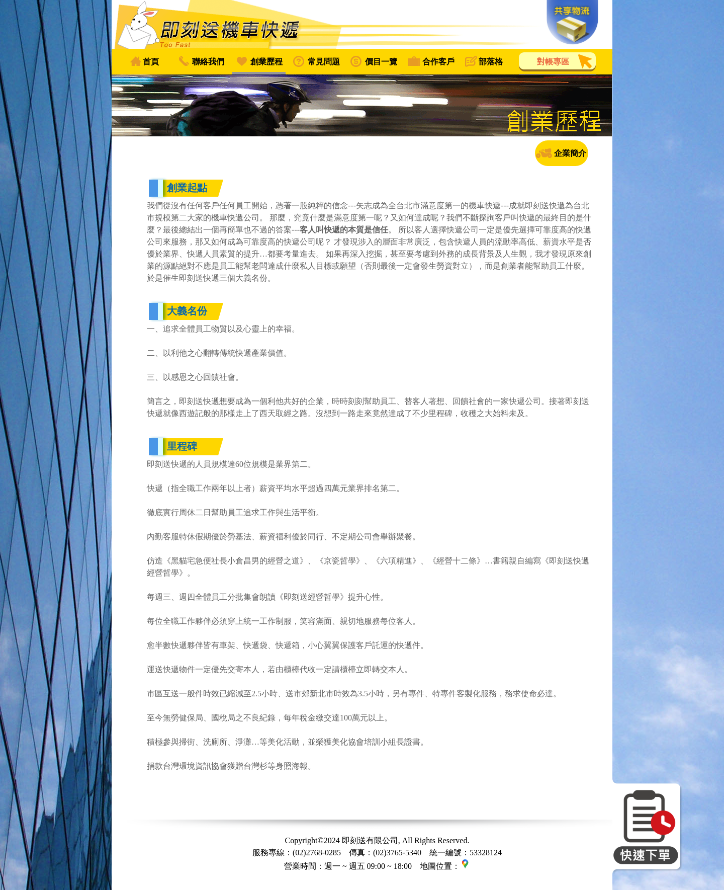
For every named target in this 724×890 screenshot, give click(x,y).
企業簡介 (570, 153)
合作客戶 (438, 61)
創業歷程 (266, 61)
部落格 (491, 61)
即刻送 (362, 24)
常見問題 (324, 61)
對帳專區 (553, 61)
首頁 (151, 61)
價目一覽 (381, 61)
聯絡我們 (208, 61)
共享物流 (573, 22)
